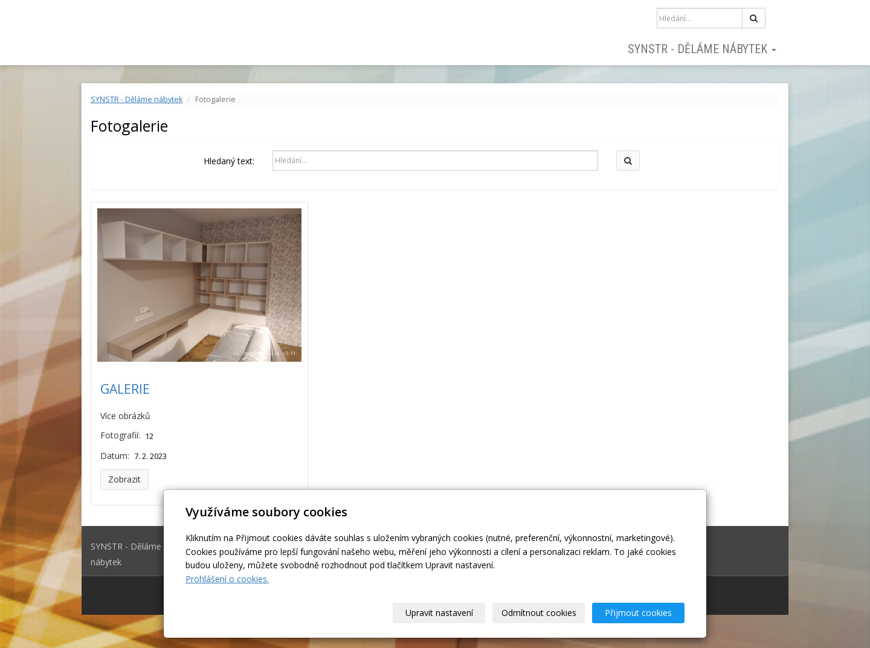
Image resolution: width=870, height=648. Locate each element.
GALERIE (125, 388)
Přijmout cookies (638, 612)
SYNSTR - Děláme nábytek (702, 49)
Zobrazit (124, 479)
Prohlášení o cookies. (227, 579)
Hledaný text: (229, 161)
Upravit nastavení (439, 612)
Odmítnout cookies (538, 612)
